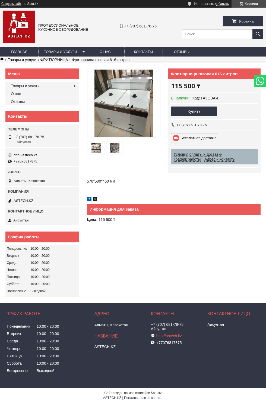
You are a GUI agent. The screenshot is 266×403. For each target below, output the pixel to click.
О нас (105, 52)
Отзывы (181, 52)
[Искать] (257, 34)
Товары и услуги (60, 52)
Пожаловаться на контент (143, 398)
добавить (222, 4)
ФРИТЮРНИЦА (54, 60)
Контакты (143, 52)
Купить (194, 111)
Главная (19, 52)
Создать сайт (11, 4)
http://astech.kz (25, 155)
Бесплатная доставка (198, 138)
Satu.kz (156, 393)
